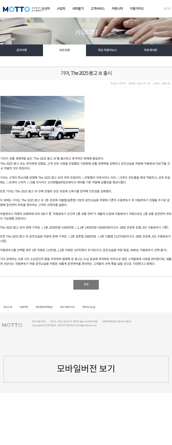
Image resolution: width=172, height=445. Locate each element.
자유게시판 (150, 50)
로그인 (167, 8)
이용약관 (23, 307)
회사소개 (8, 307)
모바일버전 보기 (86, 369)
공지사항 (21, 50)
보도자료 (64, 50)
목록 (86, 284)
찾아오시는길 (88, 307)
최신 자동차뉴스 (107, 50)
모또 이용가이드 (67, 307)
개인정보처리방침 (43, 307)
